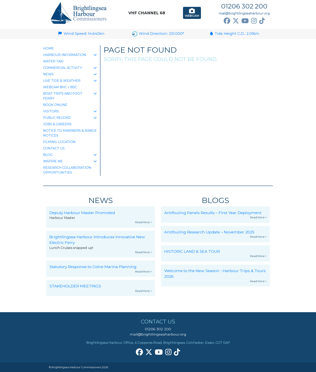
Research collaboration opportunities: (67, 170)
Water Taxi (53, 61)
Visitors (51, 111)
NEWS (48, 74)
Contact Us (54, 148)
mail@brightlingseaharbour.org (244, 13)
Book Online (55, 105)
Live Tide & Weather (61, 81)
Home (48, 48)
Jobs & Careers (57, 124)
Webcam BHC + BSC (60, 87)
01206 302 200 (244, 6)
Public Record (57, 118)
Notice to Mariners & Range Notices (70, 133)
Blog (48, 155)
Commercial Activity (62, 68)
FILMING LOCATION (59, 142)
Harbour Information (64, 55)
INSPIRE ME (53, 161)
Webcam (192, 13)
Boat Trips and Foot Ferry (62, 96)
